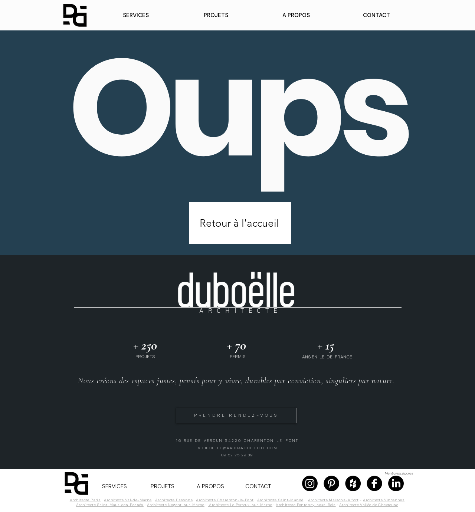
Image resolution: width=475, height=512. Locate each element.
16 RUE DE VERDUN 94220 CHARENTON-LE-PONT (237, 440)
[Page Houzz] (353, 483)
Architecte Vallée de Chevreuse (368, 504)
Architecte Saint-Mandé (280, 500)
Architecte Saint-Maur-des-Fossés (110, 504)
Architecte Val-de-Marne (127, 500)
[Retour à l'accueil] (240, 223)
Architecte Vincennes (383, 500)
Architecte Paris (85, 500)
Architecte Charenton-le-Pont (224, 500)
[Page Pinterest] (331, 483)
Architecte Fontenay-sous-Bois (306, 504)
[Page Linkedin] (396, 483)
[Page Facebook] (374, 483)
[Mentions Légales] (398, 474)
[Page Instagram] (310, 483)
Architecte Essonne (174, 500)
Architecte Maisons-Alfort (333, 500)
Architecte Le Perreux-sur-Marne (240, 504)
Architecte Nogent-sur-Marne (175, 504)
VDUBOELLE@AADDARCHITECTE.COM (238, 448)
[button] (135, 15)
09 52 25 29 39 (237, 455)
